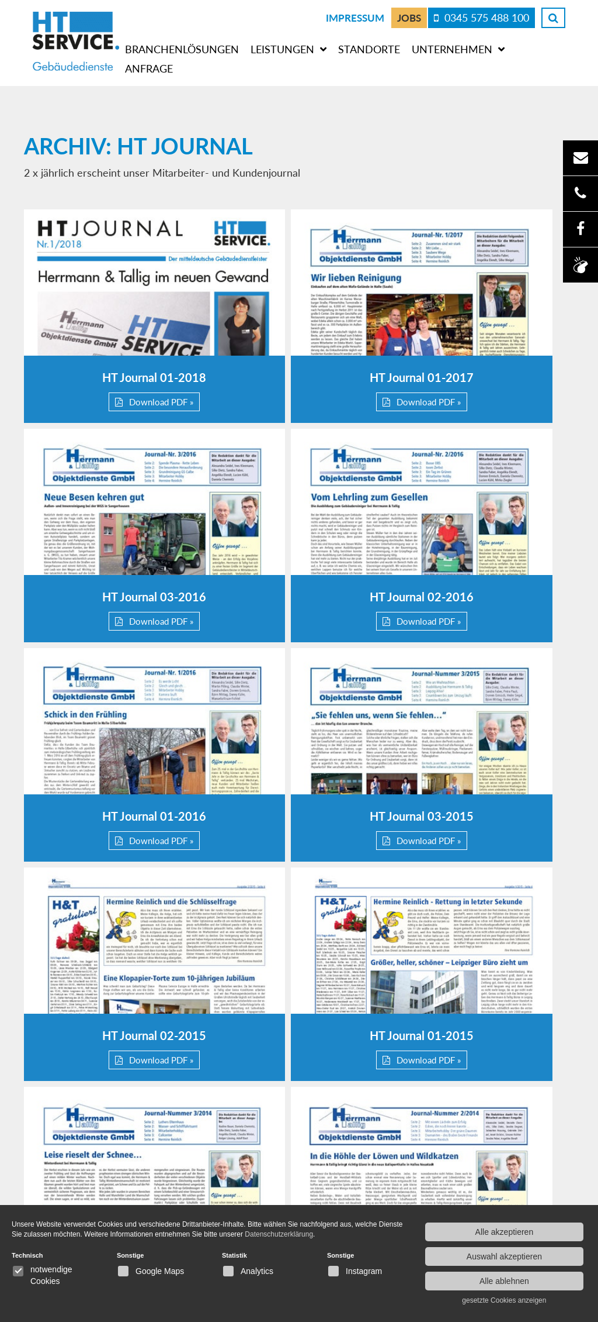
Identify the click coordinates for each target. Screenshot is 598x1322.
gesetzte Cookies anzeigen (504, 1300)
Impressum (355, 17)
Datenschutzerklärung (359, 1181)
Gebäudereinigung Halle (505, 1198)
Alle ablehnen (504, 1281)
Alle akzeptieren (504, 1232)
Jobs (409, 17)
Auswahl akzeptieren (504, 1256)
